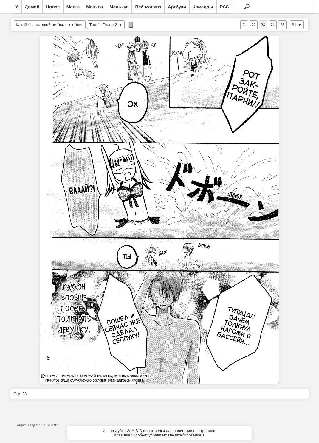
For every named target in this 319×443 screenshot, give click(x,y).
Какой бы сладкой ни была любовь (49, 24)
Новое (53, 6)
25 (282, 24)
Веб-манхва (148, 6)
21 (244, 24)
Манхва (94, 6)
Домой (32, 6)
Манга (73, 6)
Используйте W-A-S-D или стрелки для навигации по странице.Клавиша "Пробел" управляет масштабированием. (159, 432)
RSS (224, 6)
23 (263, 24)
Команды (203, 6)
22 (253, 24)
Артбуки (177, 6)
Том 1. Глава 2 (103, 24)
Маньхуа (118, 6)
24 (273, 24)
